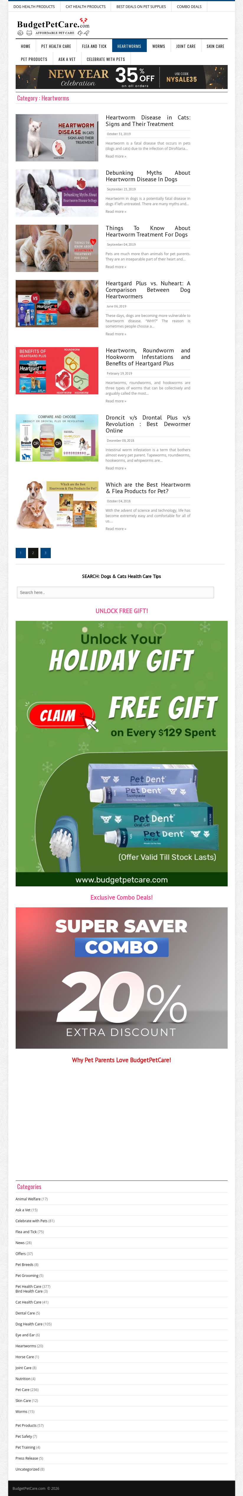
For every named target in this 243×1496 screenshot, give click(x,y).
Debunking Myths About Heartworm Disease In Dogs (148, 176)
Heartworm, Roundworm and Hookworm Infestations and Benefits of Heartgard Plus (148, 357)
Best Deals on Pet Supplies (141, 6)
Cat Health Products (86, 6)
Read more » (116, 156)
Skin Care (215, 46)
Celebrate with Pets (106, 59)
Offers (21, 1253)
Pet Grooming (27, 1275)
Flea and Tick (94, 46)
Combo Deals (189, 6)
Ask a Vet (67, 59)
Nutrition (23, 1378)
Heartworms (129, 46)
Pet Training (25, 1447)
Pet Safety (24, 1436)
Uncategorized (28, 1469)
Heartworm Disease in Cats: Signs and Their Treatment (148, 121)
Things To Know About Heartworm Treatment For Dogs (148, 231)
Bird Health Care (29, 1291)
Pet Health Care (56, 46)
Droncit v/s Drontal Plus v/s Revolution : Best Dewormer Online (148, 424)
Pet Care (23, 1389)
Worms (158, 46)
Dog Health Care (29, 1324)
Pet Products (34, 59)
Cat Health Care (29, 1302)
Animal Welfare (28, 1199)
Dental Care (25, 1313)
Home (25, 46)
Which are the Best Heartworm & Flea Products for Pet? (148, 488)
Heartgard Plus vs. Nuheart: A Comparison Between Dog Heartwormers (148, 289)
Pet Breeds (25, 1264)
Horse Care (25, 1356)
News (20, 1242)
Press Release (27, 1458)
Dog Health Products (34, 6)
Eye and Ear (25, 1335)
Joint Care (186, 46)
